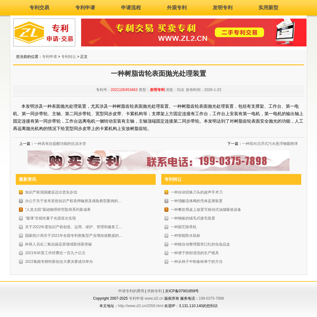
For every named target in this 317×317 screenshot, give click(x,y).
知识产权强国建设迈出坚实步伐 (51, 192)
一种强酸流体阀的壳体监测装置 (197, 201)
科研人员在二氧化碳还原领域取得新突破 (58, 244)
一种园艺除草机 (184, 227)
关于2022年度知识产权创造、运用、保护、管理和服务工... (73, 227)
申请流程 (131, 7)
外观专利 (177, 7)
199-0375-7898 (211, 298)
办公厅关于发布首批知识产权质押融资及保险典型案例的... (73, 201)
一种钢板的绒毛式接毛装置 (193, 218)
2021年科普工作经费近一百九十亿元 (55, 253)
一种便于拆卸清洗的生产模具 (195, 253)
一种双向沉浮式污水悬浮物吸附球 (270, 143)
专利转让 (68, 56)
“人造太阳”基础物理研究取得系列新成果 (58, 209)
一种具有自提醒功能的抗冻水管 (60, 143)
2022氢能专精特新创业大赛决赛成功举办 (59, 261)
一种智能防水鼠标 (185, 235)
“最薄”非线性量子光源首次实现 (50, 218)
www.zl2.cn (154, 298)
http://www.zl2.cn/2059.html (140, 306)
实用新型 (268, 7)
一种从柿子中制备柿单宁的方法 (197, 261)
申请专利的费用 (131, 291)
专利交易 (39, 7)
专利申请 (85, 7)
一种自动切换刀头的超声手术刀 (197, 192)
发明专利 (222, 7)
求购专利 (154, 291)
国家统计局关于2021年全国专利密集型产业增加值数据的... (73, 235)
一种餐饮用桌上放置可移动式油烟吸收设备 (206, 209)
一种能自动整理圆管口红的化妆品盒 (200, 244)
